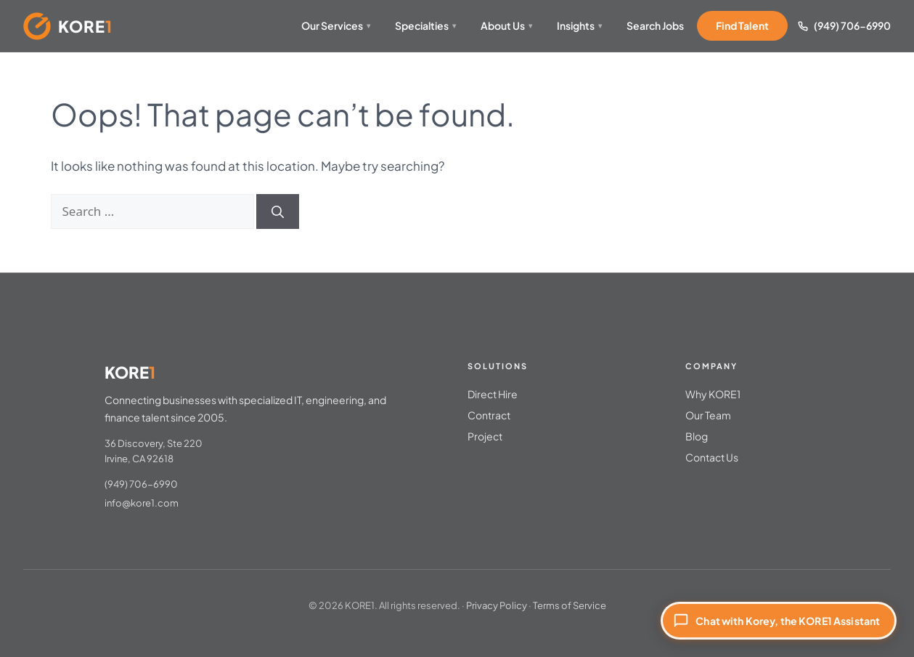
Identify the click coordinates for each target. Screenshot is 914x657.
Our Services (335, 25)
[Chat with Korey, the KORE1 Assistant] (779, 621)
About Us (506, 25)
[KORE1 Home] (68, 26)
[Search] (277, 211)
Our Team (708, 415)
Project (485, 436)
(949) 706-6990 (852, 25)
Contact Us (711, 457)
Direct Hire (493, 393)
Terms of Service (569, 605)
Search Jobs (655, 25)
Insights (579, 25)
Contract (489, 415)
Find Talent (742, 25)
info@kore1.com (142, 503)
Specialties (425, 25)
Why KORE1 (712, 393)
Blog (696, 436)
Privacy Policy (496, 605)
